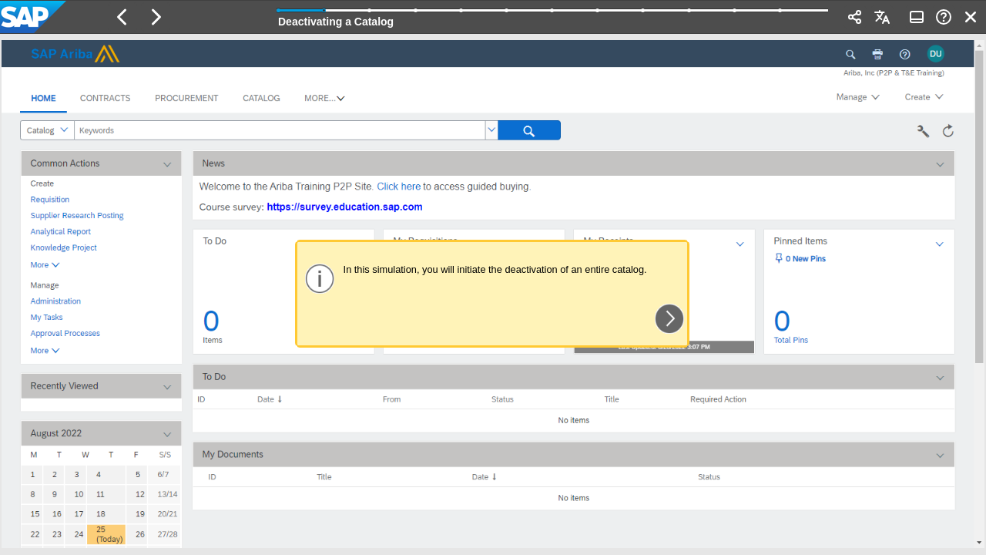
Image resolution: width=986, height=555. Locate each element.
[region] (493, 294)
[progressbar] (553, 15)
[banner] (493, 17)
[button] (122, 17)
